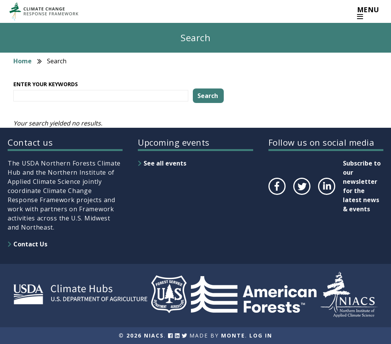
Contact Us (30, 244)
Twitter (301, 194)
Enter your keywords (45, 84)
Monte (233, 335)
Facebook (276, 194)
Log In (260, 335)
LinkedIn (326, 194)
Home (22, 61)
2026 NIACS (145, 335)
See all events (165, 163)
